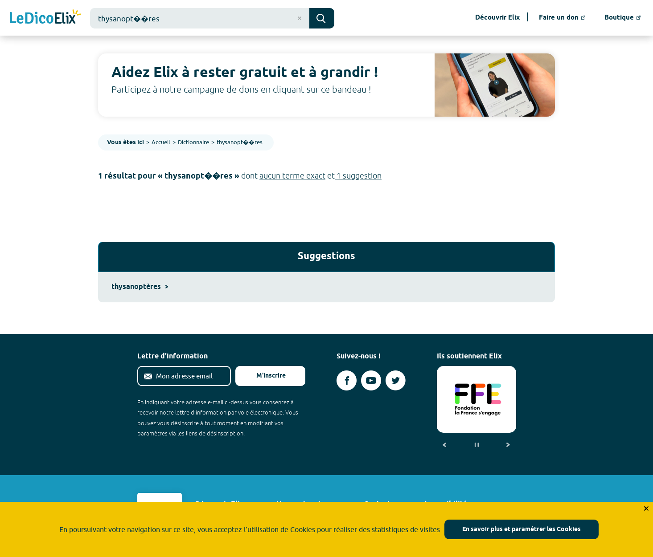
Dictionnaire (193, 142)
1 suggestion (358, 175)
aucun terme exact (292, 175)
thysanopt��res (240, 142)
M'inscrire (264, 376)
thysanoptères (139, 287)
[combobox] (199, 18)
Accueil (161, 142)
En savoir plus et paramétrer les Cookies (521, 529)
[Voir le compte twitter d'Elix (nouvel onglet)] (396, 380)
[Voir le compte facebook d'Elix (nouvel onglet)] (347, 380)
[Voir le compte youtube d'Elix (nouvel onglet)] (371, 380)
